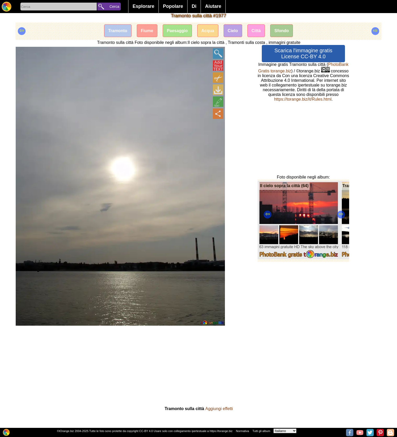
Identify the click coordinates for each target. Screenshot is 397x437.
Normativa (242, 431)
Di (194, 6)
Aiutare (213, 6)
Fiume (147, 30)
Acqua (207, 30)
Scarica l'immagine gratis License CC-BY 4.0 (303, 53)
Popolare (173, 6)
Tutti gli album (261, 431)
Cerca (114, 6)
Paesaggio (177, 30)
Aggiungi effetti (219, 408)
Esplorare (143, 6)
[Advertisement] (303, 138)
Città (256, 30)
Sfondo (281, 30)
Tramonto (117, 30)
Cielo (233, 30)
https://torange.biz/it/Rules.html (303, 99)
